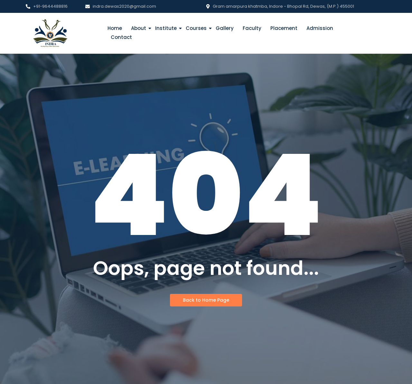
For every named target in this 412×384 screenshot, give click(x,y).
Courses (197, 28)
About (139, 28)
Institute (166, 28)
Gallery (225, 28)
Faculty (252, 28)
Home (115, 28)
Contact (121, 37)
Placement (283, 28)
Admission (319, 28)
